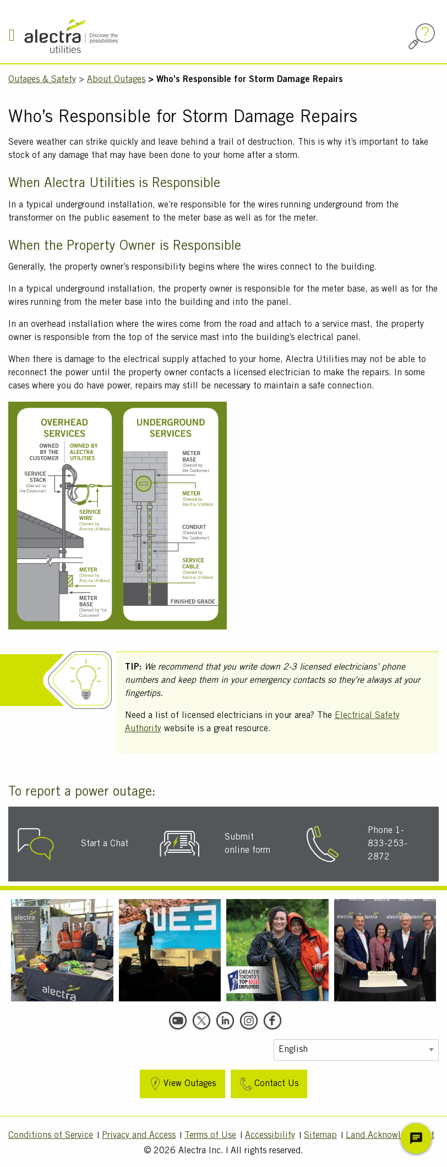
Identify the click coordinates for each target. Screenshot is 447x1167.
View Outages (181, 1084)
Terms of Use (210, 1135)
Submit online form (247, 844)
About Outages (116, 79)
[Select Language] (356, 1050)
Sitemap (320, 1135)
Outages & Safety (42, 79)
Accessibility (270, 1135)
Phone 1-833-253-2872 (387, 844)
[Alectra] (105, 36)
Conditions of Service (50, 1135)
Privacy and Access (139, 1135)
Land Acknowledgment (390, 1135)
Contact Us (268, 1084)
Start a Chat (104, 844)
